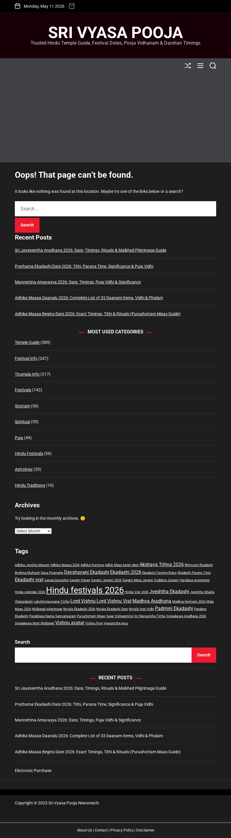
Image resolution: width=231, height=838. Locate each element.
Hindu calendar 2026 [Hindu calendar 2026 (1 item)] (30, 592)
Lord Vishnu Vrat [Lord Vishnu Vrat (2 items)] (114, 601)
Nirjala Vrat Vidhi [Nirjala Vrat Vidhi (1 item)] (141, 609)
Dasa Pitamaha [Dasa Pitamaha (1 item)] (52, 573)
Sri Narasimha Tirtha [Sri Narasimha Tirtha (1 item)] (149, 616)
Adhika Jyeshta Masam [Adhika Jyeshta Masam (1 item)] (32, 565)
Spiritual (22, 421)
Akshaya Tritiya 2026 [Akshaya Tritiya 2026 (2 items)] (162, 564)
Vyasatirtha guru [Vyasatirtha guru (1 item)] (116, 623)
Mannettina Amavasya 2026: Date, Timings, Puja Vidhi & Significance (78, 282)
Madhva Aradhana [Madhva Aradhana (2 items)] (151, 601)
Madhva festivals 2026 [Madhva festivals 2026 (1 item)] (188, 602)
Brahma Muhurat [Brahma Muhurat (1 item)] (27, 573)
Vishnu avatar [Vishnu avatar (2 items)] (69, 623)
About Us (84, 830)
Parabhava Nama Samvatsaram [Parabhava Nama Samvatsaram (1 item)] (52, 616)
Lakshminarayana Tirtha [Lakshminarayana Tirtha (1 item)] (51, 602)
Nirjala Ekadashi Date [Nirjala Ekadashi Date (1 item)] (112, 609)
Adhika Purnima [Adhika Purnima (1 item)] (92, 565)
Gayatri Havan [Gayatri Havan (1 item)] (79, 580)
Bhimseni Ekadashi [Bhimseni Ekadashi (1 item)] (199, 565)
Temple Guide (27, 342)
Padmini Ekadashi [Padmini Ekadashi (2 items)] (174, 608)
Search (22, 642)
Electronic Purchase (33, 770)
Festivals (23, 390)
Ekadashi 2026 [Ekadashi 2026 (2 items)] (125, 572)
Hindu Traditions (30, 485)
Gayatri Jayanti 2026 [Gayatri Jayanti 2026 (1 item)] (106, 580)
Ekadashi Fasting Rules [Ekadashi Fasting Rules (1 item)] (159, 573)
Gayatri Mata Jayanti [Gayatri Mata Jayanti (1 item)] (137, 580)
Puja (19, 437)
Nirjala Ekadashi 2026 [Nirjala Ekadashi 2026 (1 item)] (79, 609)
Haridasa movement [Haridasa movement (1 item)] (195, 580)
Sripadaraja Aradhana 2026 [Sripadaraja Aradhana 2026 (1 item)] (186, 616)
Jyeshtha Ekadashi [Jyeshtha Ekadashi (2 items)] (169, 591)
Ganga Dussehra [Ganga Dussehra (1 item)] (56, 580)
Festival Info (26, 358)
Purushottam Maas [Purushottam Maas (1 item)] (91, 616)
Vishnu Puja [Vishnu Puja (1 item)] (94, 623)
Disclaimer (145, 830)
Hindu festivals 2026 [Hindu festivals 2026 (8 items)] (85, 590)
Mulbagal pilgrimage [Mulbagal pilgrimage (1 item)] (47, 609)
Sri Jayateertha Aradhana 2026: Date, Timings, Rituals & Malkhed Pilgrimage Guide (90, 250)
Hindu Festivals (29, 453)
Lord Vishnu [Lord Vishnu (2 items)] (83, 601)
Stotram (22, 406)
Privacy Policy (122, 830)
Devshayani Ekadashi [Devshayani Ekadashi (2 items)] (86, 572)
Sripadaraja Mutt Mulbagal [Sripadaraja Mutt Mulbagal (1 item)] (34, 623)
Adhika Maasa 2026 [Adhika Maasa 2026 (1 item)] (65, 565)
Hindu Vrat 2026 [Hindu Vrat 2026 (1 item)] (136, 592)
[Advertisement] (115, 117)
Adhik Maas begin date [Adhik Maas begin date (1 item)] (122, 565)
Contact (101, 830)
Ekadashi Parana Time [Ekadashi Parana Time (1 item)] (194, 573)
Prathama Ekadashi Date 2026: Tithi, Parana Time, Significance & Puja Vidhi (84, 266)
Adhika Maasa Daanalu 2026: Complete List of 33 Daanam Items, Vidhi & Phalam (89, 297)
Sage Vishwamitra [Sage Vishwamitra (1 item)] (119, 616)
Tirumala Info (27, 374)
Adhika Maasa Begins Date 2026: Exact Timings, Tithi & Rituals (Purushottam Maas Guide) (98, 313)
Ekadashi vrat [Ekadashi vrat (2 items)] (29, 579)
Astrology (24, 469)
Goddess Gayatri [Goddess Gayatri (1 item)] (166, 580)
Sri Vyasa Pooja (115, 33)
